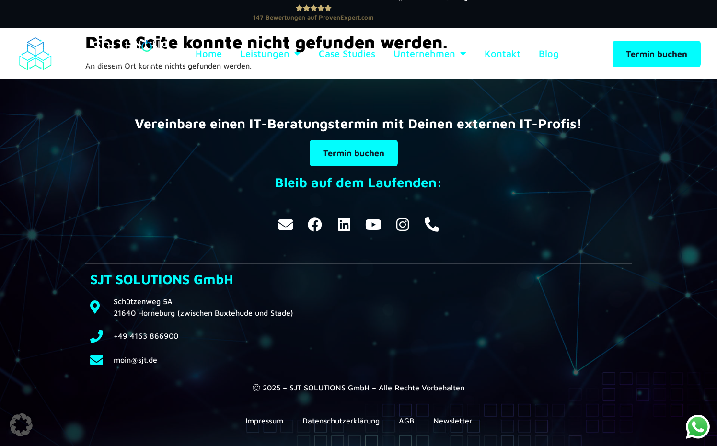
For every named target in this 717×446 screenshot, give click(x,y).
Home (209, 53)
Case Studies (347, 53)
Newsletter (452, 420)
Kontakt (502, 53)
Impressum (264, 420)
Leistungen (270, 53)
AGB (406, 420)
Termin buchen (656, 54)
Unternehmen (429, 53)
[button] (21, 425)
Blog (549, 53)
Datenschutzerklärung (341, 420)
